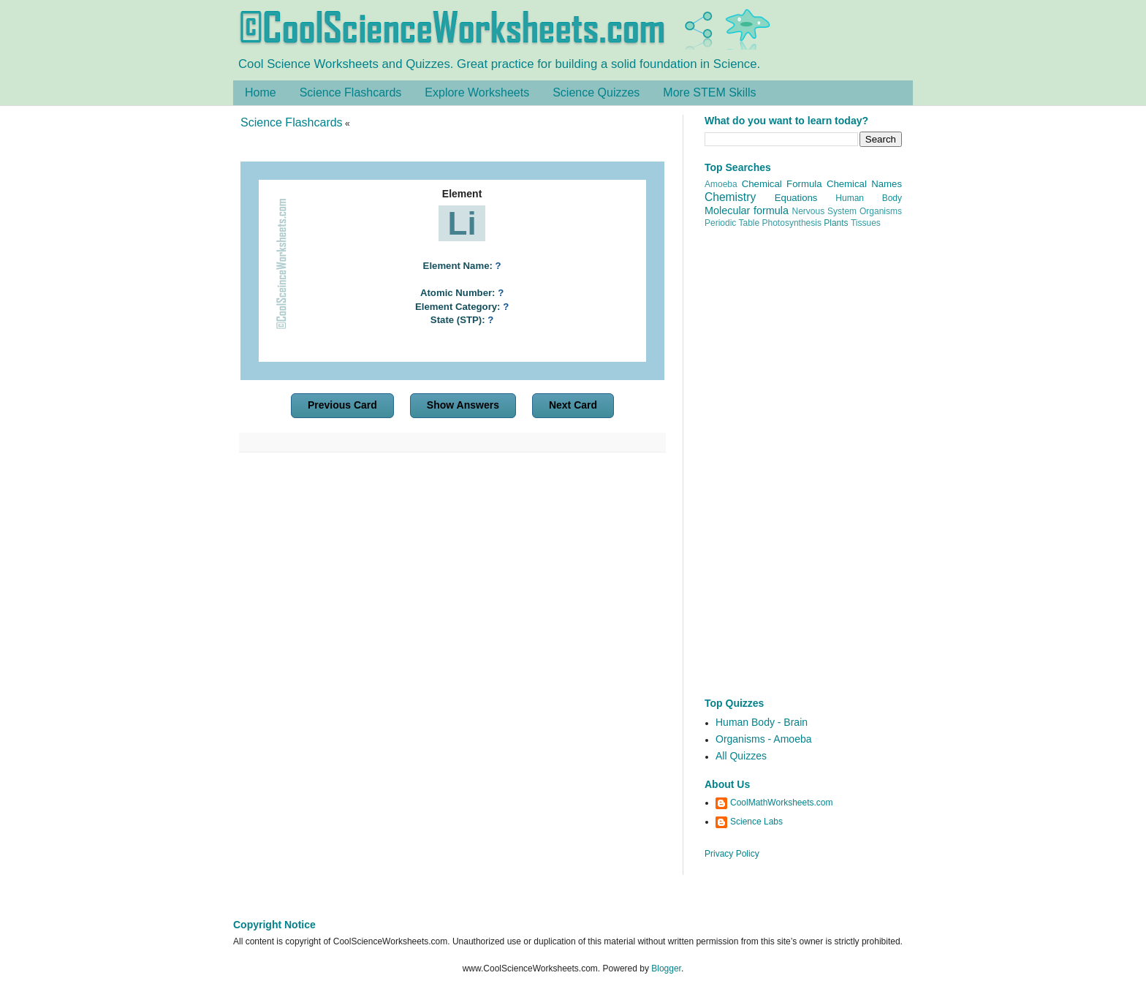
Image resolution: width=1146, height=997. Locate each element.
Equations (796, 197)
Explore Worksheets (477, 92)
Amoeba (721, 184)
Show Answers (463, 405)
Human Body (868, 198)
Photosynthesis (791, 223)
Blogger (666, 968)
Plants (836, 223)
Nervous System (824, 211)
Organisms (881, 211)
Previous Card (342, 405)
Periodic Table (732, 223)
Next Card (573, 405)
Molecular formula (747, 210)
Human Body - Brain (762, 722)
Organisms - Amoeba (764, 739)
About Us (727, 784)
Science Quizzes (596, 92)
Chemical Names (864, 183)
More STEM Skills (709, 92)
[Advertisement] (452, 590)
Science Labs (756, 821)
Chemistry (730, 197)
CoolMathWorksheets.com (781, 802)
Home (260, 92)
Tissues (866, 223)
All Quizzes (741, 756)
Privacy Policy (732, 854)
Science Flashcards (351, 92)
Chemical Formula (782, 183)
